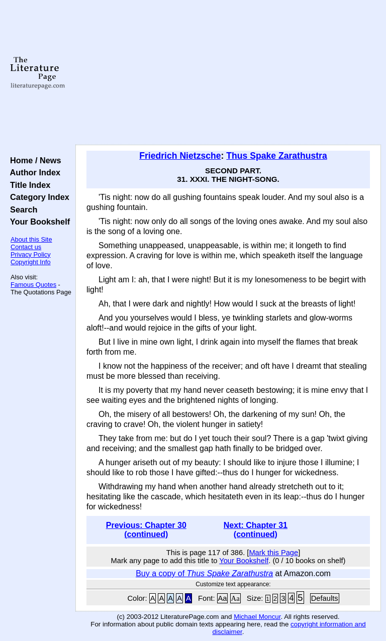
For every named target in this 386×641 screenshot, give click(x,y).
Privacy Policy (31, 254)
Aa (222, 598)
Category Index (37, 196)
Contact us (26, 247)
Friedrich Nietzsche (180, 156)
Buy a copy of (204, 573)
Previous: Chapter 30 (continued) (146, 530)
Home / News (33, 160)
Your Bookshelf (38, 221)
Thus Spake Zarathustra (276, 156)
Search (21, 209)
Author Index (33, 172)
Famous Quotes (33, 284)
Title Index (28, 184)
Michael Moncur (257, 616)
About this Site (31, 239)
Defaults (324, 598)
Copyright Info (31, 262)
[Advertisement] (228, 73)
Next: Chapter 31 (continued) (255, 530)
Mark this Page (273, 553)
